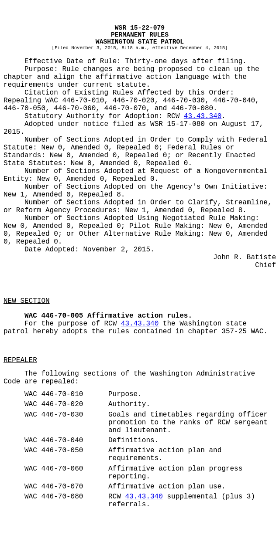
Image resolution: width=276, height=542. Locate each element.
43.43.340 (202, 116)
